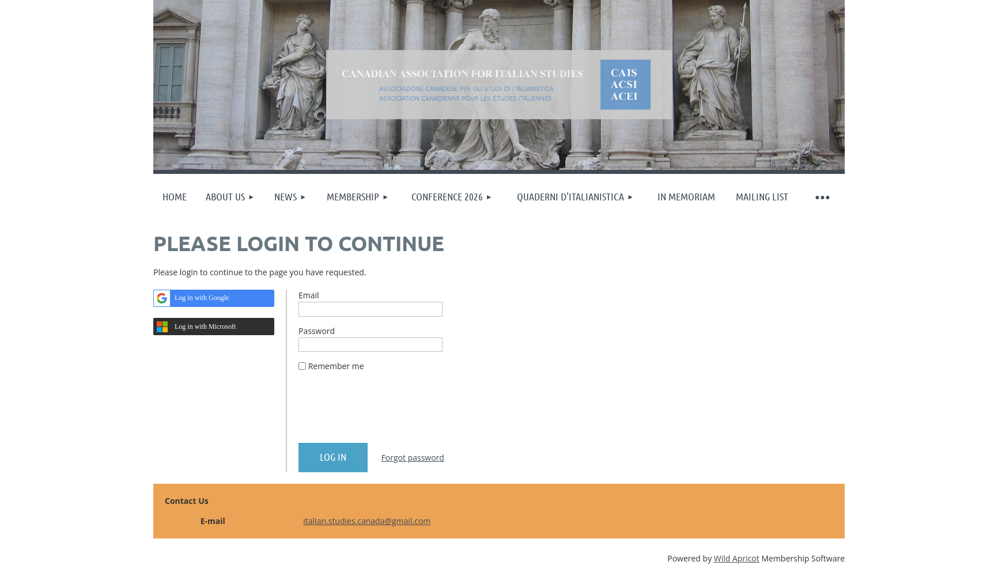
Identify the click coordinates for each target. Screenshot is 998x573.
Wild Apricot (736, 558)
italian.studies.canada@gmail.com (366, 520)
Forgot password (412, 457)
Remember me (336, 366)
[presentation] (386, 411)
